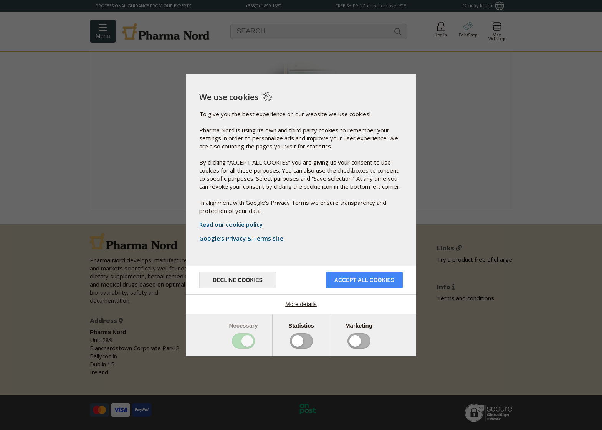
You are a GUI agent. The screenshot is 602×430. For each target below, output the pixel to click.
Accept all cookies (364, 280)
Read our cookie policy (231, 224)
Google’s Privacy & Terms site (242, 238)
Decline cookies (238, 280)
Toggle (243, 341)
